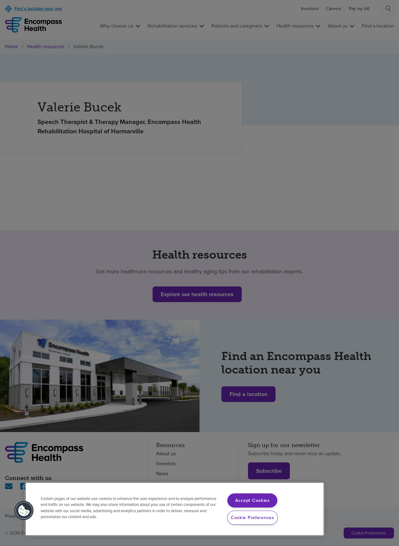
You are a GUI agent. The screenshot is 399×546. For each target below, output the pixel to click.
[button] (24, 511)
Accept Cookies (252, 500)
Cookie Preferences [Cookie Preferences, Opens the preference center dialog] (252, 517)
